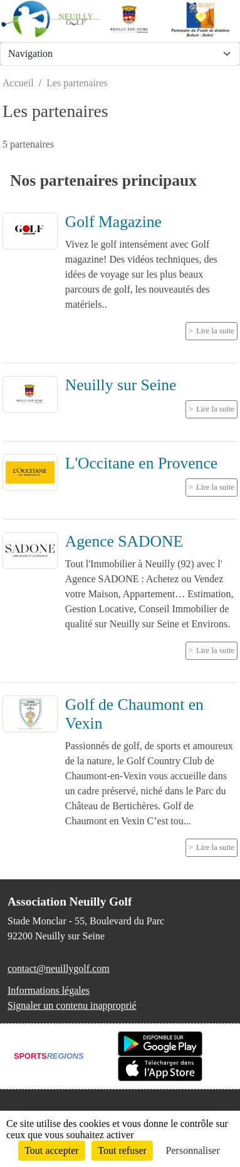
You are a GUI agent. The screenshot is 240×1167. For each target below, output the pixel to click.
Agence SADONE (124, 541)
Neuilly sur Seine (121, 385)
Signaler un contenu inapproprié (72, 1005)
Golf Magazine (113, 222)
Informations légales (49, 990)
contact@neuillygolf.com (59, 968)
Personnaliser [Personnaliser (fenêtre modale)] (193, 1150)
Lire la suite (215, 330)
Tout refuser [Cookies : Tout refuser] (122, 1150)
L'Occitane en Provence (141, 463)
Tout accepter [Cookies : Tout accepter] (51, 1150)
